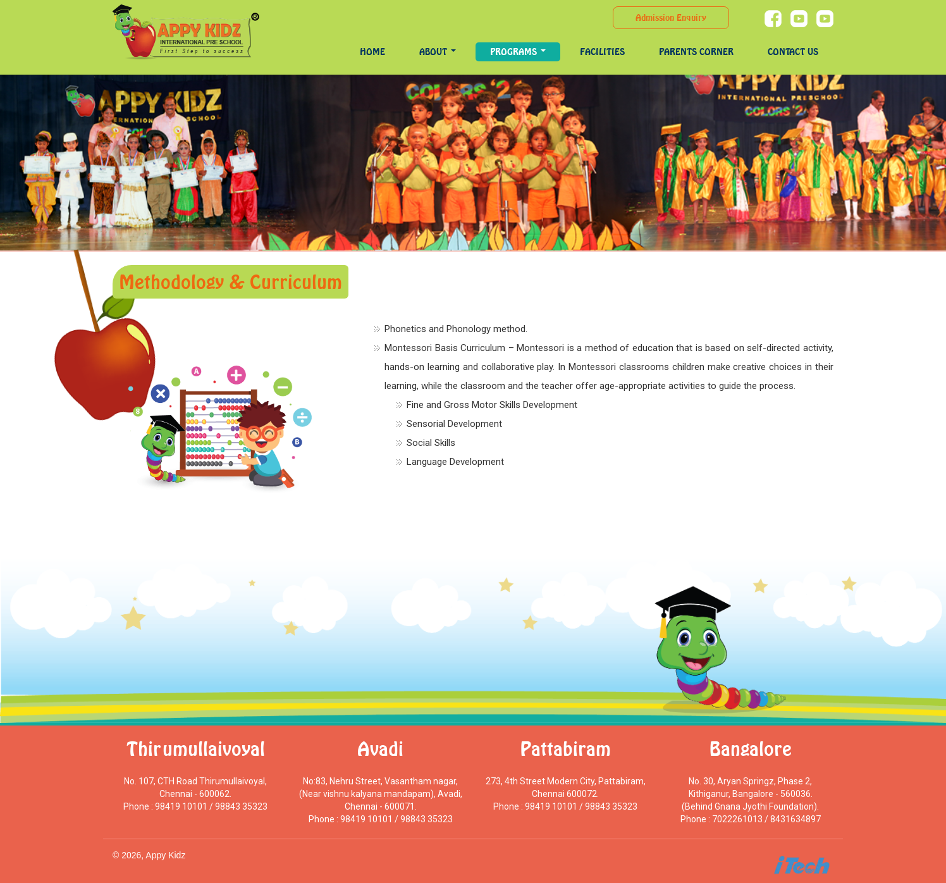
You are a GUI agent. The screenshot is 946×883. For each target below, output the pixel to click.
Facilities (602, 51)
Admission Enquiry (671, 17)
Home (372, 51)
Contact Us (793, 51)
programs (518, 51)
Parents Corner (696, 51)
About (437, 51)
